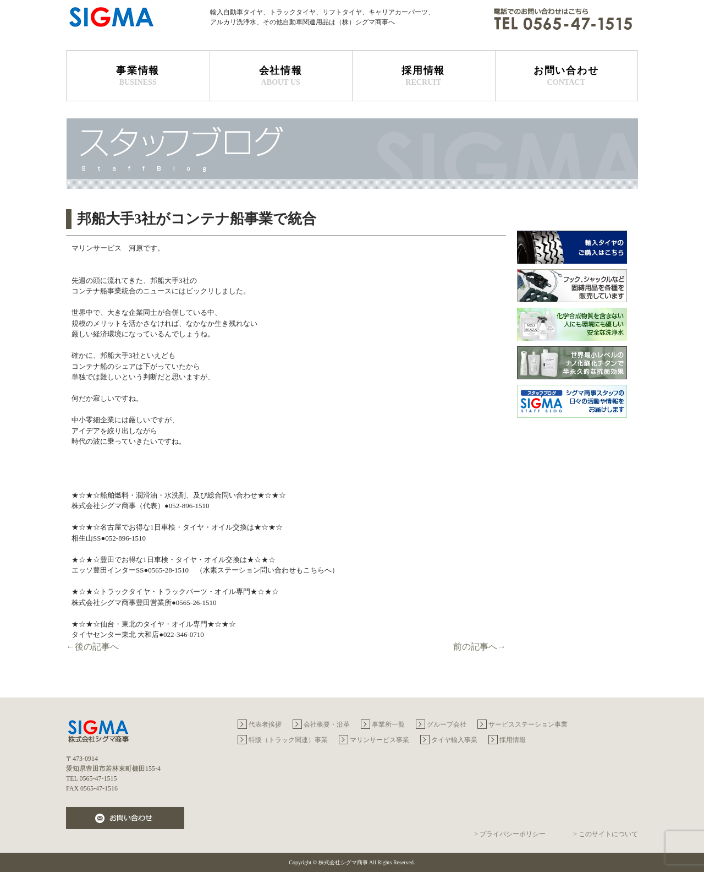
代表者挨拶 (265, 724)
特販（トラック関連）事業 (288, 740)
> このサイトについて (605, 834)
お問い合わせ (566, 76)
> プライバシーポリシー (510, 834)
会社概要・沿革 (327, 724)
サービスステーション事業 (528, 724)
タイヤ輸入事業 (454, 740)
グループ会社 (446, 724)
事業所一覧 (388, 724)
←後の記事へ (92, 646)
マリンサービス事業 (379, 740)
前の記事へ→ (479, 646)
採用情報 (423, 76)
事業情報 (138, 76)
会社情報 (281, 76)
